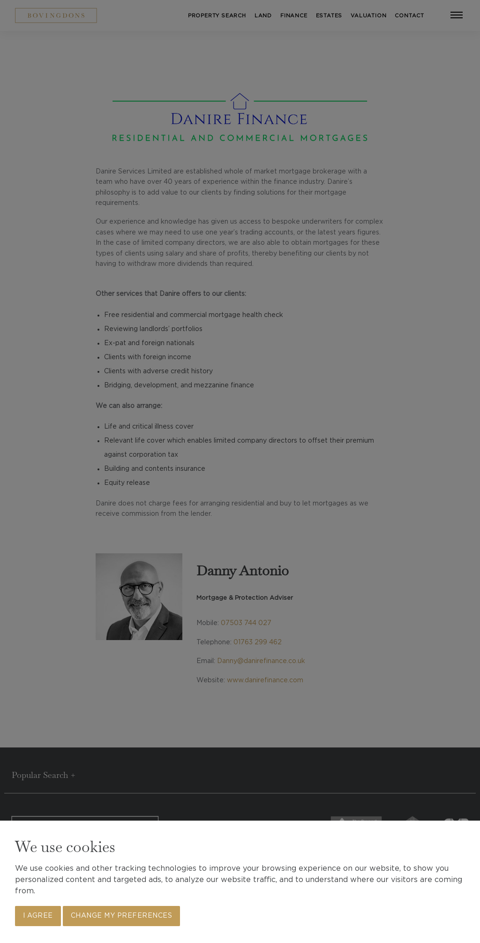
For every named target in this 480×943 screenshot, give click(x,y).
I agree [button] (38, 916)
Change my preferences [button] (121, 916)
